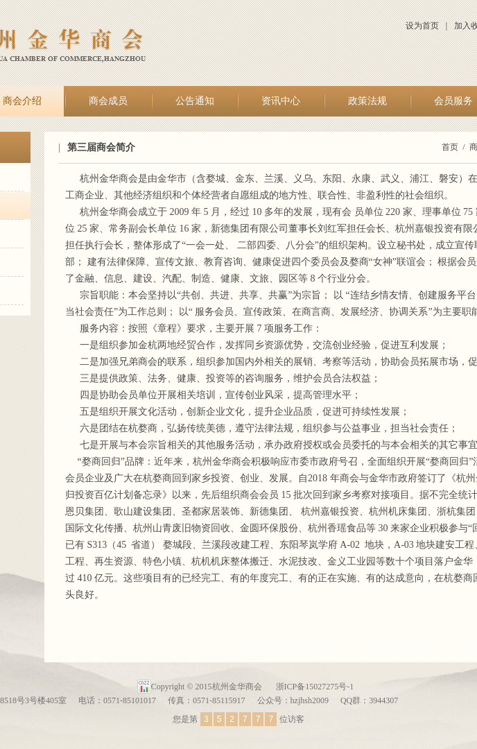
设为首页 (422, 26)
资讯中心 (280, 101)
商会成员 (108, 101)
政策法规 (367, 101)
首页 (450, 147)
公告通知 (194, 101)
